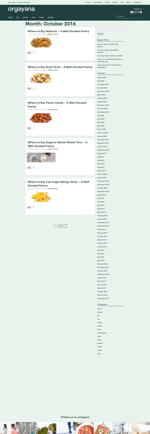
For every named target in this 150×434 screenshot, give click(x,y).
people (99, 343)
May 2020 (100, 122)
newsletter (137, 2)
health (99, 326)
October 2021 (102, 88)
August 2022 (101, 78)
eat (17, 17)
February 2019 (102, 174)
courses (88, 2)
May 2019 (100, 164)
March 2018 (101, 212)
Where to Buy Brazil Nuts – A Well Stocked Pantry (60, 67)
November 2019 (103, 143)
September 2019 (103, 150)
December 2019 (103, 140)
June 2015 (100, 254)
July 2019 (100, 157)
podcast (115, 2)
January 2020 (102, 136)
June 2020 (100, 119)
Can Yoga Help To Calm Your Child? (110, 56)
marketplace (97, 2)
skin (33, 17)
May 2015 (100, 257)
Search (100, 34)
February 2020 (102, 133)
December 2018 (103, 181)
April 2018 (100, 209)
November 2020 (103, 105)
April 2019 (100, 167)
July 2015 (100, 250)
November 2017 (103, 226)
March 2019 (101, 171)
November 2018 (103, 185)
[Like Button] (29, 52)
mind (10, 17)
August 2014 (101, 278)
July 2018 (100, 198)
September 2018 (103, 191)
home (41, 17)
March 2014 (101, 281)
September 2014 (103, 274)
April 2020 (100, 126)
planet (51, 17)
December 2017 (103, 223)
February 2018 (102, 216)
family (99, 323)
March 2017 (101, 229)
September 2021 (103, 91)
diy (98, 316)
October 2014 (102, 271)
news (99, 340)
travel (99, 350)
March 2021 (101, 95)
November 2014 (103, 267)
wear (99, 354)
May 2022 (100, 81)
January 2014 (102, 285)
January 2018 (102, 219)
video (122, 2)
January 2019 (102, 178)
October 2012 (102, 292)
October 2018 (102, 188)
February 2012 (102, 295)
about (128, 2)
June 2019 (100, 160)
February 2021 (102, 98)
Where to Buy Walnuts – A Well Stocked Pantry (58, 31)
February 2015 (102, 264)
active (25, 17)
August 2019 (101, 153)
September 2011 (103, 298)
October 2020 (102, 109)
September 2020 (103, 112)
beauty (99, 312)
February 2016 (102, 243)
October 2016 (102, 236)
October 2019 (102, 147)
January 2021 (102, 102)
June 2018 (100, 202)
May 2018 (100, 205)
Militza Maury (53, 34)
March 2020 (101, 129)
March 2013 (101, 288)
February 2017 (102, 233)
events (107, 2)
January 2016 (102, 247)
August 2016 (101, 240)
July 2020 (100, 115)
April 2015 (100, 260)
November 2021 (103, 84)
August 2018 (101, 195)
